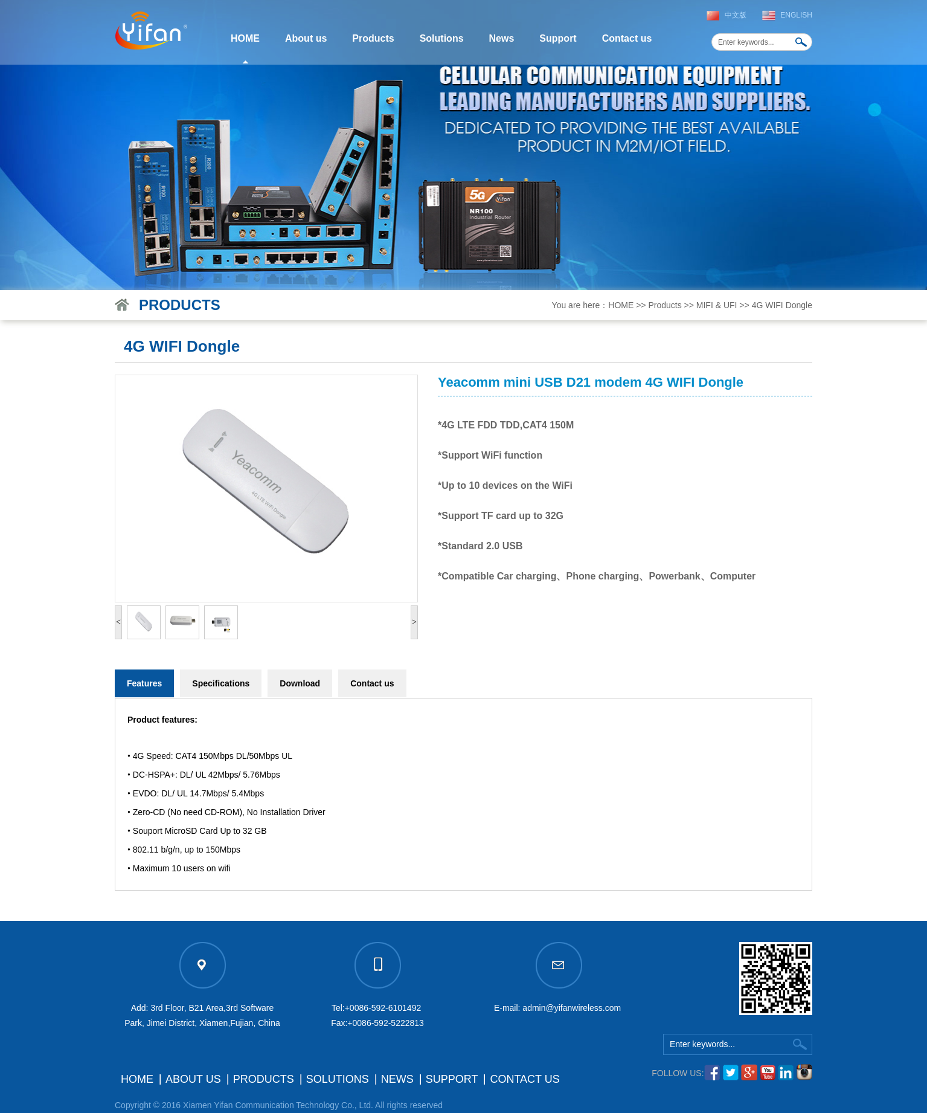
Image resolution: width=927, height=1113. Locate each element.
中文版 (735, 15)
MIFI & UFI (716, 305)
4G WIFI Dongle (782, 305)
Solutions (442, 38)
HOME (245, 38)
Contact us (627, 38)
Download (300, 683)
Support (557, 38)
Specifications (220, 683)
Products (373, 38)
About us (306, 38)
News (502, 38)
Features (144, 683)
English (796, 15)
